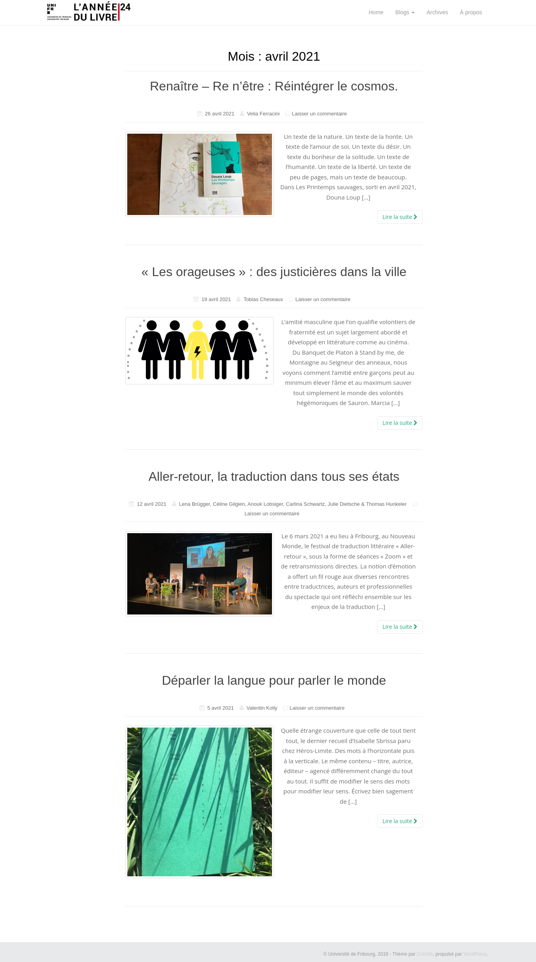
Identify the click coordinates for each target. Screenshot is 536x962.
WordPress (475, 954)
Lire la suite (400, 217)
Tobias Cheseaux (263, 299)
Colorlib (425, 954)
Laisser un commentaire (319, 114)
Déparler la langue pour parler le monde (274, 680)
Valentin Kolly (262, 708)
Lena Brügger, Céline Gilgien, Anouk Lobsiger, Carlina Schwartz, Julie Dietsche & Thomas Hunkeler (293, 504)
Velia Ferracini (263, 114)
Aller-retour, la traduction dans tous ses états (273, 476)
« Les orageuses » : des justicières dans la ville (274, 272)
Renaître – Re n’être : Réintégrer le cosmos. (274, 86)
